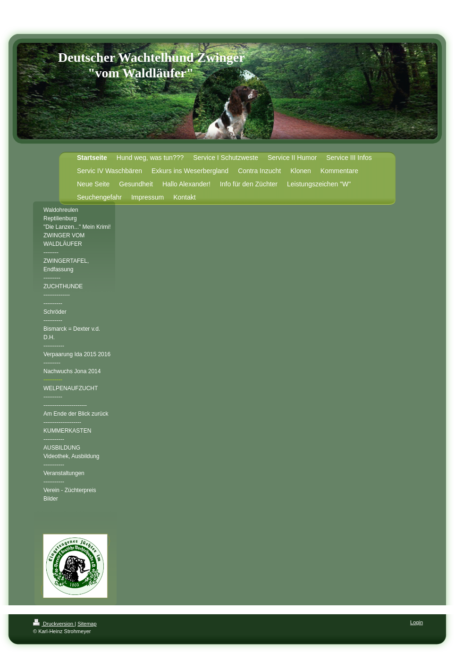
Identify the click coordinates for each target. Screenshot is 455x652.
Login (416, 622)
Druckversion (54, 624)
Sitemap (86, 624)
